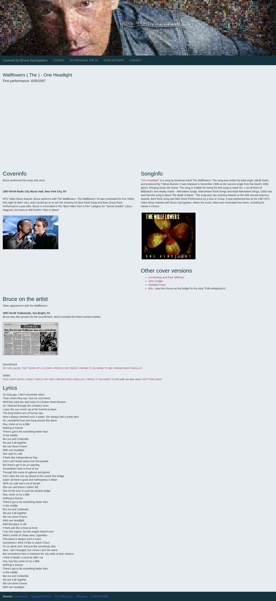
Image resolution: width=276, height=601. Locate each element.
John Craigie (156, 281)
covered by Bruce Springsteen (25, 60)
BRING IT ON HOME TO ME (96, 368)
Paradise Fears (157, 284)
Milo (151, 288)
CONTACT (136, 60)
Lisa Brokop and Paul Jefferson (166, 277)
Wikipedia (81, 596)
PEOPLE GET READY (66, 368)
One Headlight (150, 180)
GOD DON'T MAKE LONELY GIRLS (22, 379)
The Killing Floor (63, 596)
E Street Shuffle (99, 596)
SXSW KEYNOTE (113, 60)
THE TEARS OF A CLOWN (37, 368)
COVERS (58, 60)
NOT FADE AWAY (152, 379)
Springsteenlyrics (41, 596)
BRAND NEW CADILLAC (128, 368)
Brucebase (21, 596)
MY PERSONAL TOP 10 (84, 60)
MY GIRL (8, 368)
